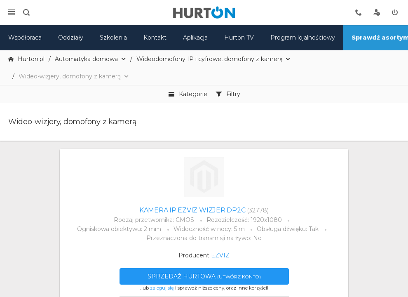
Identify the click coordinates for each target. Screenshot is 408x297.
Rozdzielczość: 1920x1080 (244, 220)
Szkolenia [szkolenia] (113, 37)
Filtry (228, 94)
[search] (26, 12)
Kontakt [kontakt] (154, 37)
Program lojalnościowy (302, 37)
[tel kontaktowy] (358, 12)
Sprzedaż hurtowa (204, 276)
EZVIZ (220, 255)
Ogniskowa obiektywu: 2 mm (119, 229)
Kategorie (187, 94)
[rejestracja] (377, 12)
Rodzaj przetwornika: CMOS (154, 220)
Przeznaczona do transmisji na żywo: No (204, 238)
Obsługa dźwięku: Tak (288, 229)
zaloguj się (162, 288)
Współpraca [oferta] (25, 37)
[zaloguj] (395, 12)
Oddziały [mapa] (70, 37)
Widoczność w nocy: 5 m (209, 229)
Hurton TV (239, 37)
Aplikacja (195, 37)
